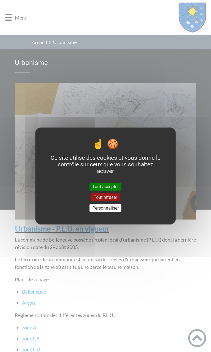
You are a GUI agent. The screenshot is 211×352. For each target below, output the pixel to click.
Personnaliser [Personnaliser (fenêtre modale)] (105, 208)
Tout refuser (105, 197)
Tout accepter (105, 186)
